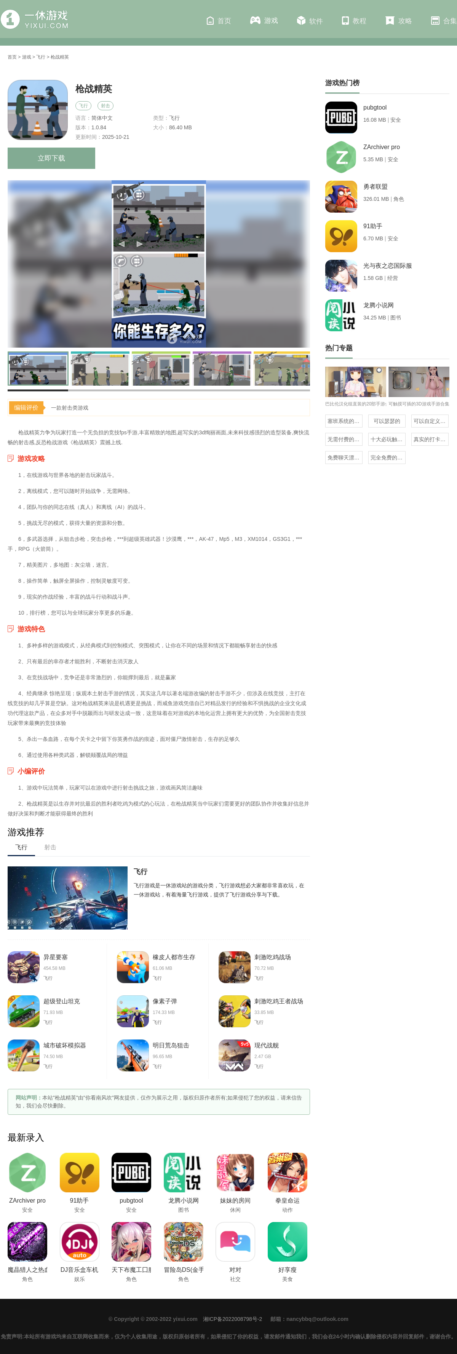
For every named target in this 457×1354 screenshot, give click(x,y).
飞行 (40, 57)
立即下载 (51, 158)
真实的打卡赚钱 (431, 439)
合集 (444, 20)
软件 (310, 20)
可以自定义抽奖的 (431, 421)
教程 (354, 20)
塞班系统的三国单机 (345, 421)
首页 (219, 20)
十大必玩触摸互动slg (388, 439)
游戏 (264, 20)
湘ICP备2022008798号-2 (232, 1319)
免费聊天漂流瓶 (345, 458)
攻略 (398, 20)
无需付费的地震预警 (345, 439)
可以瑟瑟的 (387, 421)
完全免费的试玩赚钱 (388, 458)
